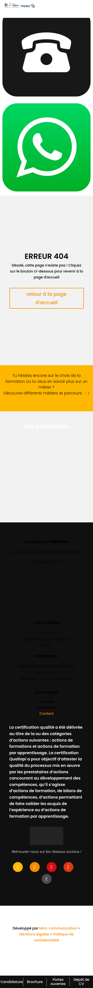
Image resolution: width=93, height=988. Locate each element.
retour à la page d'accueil (47, 298)
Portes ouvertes (58, 981)
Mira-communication (58, 928)
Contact (46, 713)
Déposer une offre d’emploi (46, 679)
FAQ (46, 645)
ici (85, 393)
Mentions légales (34, 934)
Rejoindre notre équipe (46, 639)
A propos (46, 633)
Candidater (46, 707)
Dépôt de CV (81, 981)
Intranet (47, 701)
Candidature (11, 981)
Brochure (35, 981)
